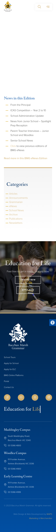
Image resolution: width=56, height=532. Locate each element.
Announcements (18, 198)
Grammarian (16, 202)
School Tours (9, 357)
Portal (6, 381)
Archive (13, 214)
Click (13, 146)
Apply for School (11, 363)
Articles (13, 194)
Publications (16, 219)
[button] (39, 7)
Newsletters (15, 223)
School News (16, 210)
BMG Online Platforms (13, 375)
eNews (13, 206)
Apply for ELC (10, 369)
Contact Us (9, 387)
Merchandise (46, 518)
